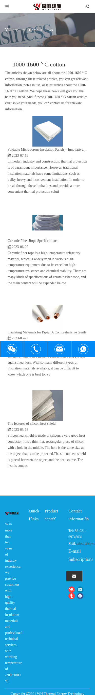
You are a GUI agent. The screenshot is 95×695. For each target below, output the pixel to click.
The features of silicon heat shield (31, 423)
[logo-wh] (12, 513)
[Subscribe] (74, 576)
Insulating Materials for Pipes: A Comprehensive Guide (47, 332)
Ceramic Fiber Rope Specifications (32, 241)
